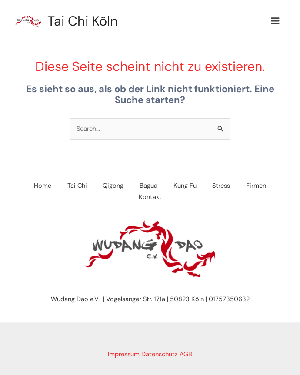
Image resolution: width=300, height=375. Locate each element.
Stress (224, 186)
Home (38, 186)
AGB (186, 354)
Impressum (124, 354)
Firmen (260, 186)
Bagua (148, 186)
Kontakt (150, 197)
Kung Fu (186, 186)
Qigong (111, 186)
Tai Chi (74, 186)
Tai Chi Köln (84, 21)
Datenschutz (159, 354)
